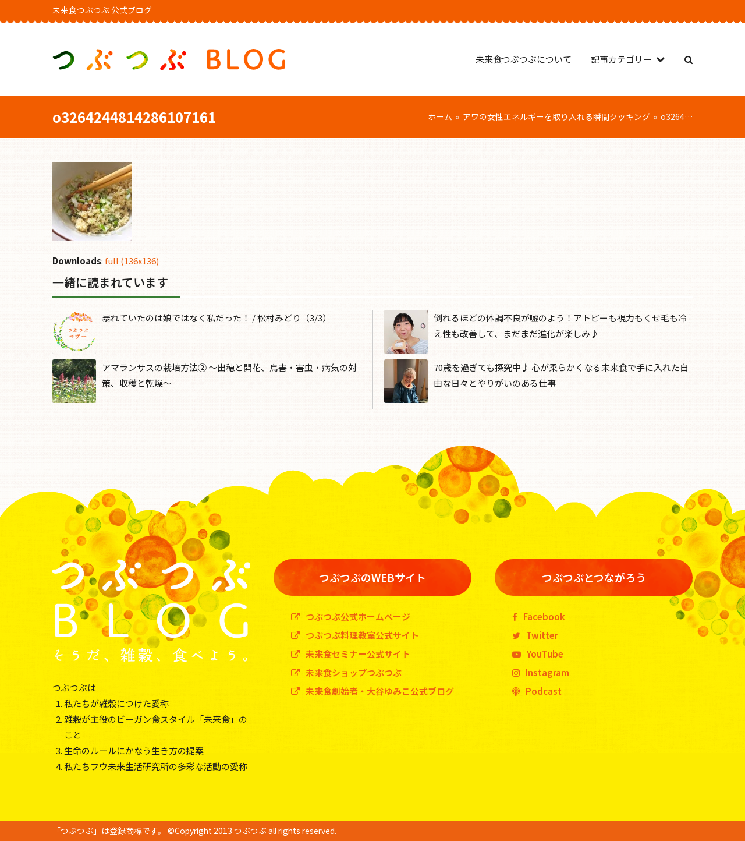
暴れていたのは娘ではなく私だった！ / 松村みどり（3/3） (216, 318)
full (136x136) (132, 261)
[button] (688, 59)
